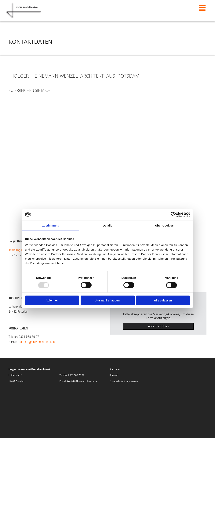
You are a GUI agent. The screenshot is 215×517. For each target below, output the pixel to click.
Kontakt (113, 375)
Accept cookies (158, 326)
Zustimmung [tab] (50, 225)
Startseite (114, 369)
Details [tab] (107, 225)
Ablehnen (52, 300)
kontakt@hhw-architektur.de (37, 341)
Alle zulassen (163, 300)
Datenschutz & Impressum (124, 381)
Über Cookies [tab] (164, 225)
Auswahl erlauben (107, 300)
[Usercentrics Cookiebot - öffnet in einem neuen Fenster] (173, 214)
